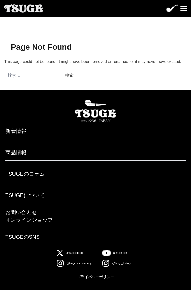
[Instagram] (74, 263)
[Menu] (183, 8)
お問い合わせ (21, 212)
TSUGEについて (25, 195)
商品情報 (15, 152)
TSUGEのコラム (25, 174)
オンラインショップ (29, 220)
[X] (70, 253)
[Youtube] (114, 253)
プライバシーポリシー (95, 277)
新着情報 (15, 131)
